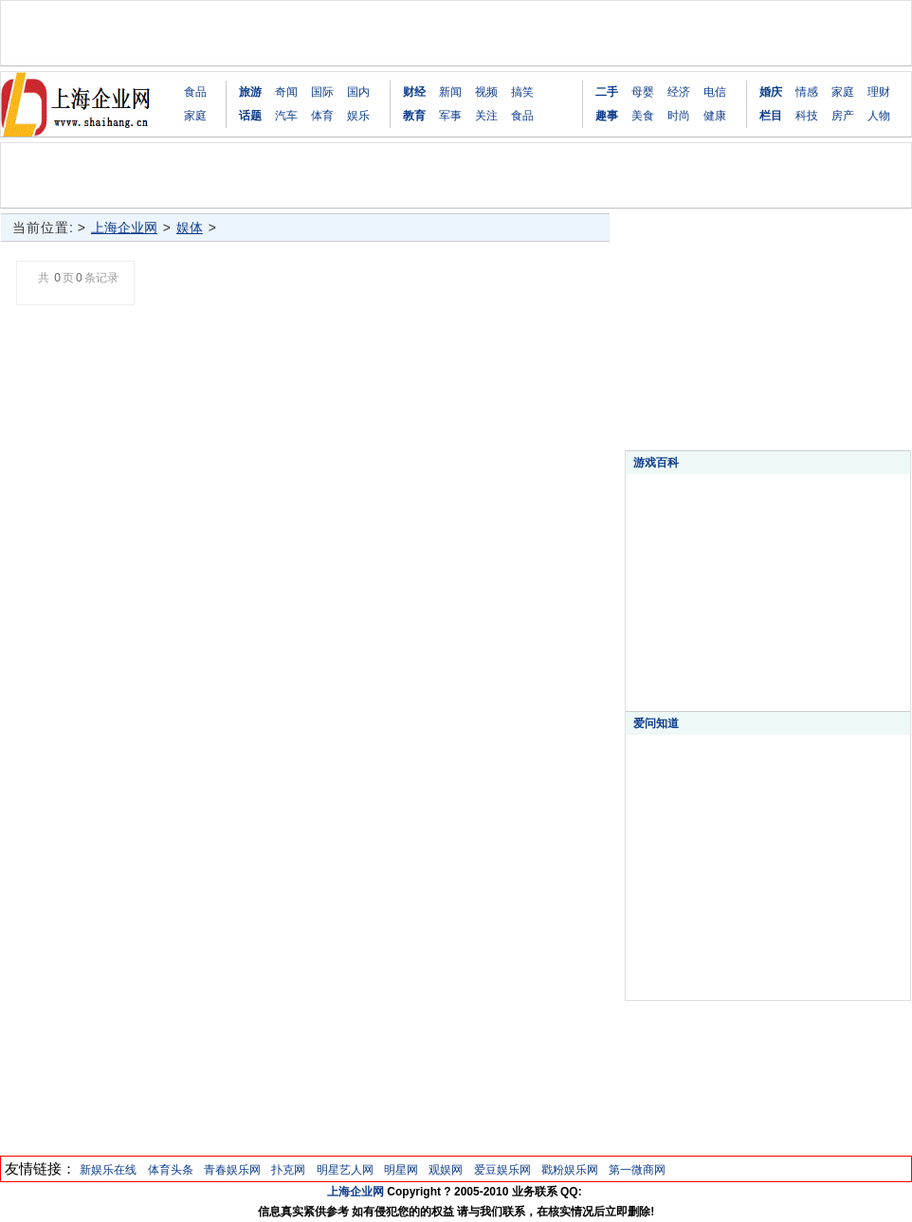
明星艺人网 (345, 1169)
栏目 (770, 115)
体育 (322, 115)
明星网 (401, 1169)
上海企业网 (124, 227)
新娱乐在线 (108, 1169)
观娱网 (446, 1169)
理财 (878, 92)
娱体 (189, 227)
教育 (414, 115)
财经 (414, 92)
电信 (714, 92)
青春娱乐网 (232, 1169)
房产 (842, 115)
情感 (806, 92)
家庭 (195, 115)
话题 (250, 115)
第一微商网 (637, 1169)
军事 (450, 115)
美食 (642, 115)
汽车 (286, 115)
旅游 (250, 92)
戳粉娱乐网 (569, 1169)
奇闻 (286, 92)
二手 (606, 92)
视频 (486, 92)
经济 (678, 92)
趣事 (606, 115)
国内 (358, 92)
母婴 (642, 92)
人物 (878, 115)
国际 (322, 92)
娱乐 (358, 115)
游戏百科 (656, 462)
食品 (195, 92)
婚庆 (770, 92)
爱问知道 (656, 723)
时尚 (678, 115)
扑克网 (288, 1169)
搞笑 (522, 92)
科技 (806, 115)
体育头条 (170, 1169)
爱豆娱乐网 (502, 1169)
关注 (486, 115)
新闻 (450, 92)
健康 (714, 115)
